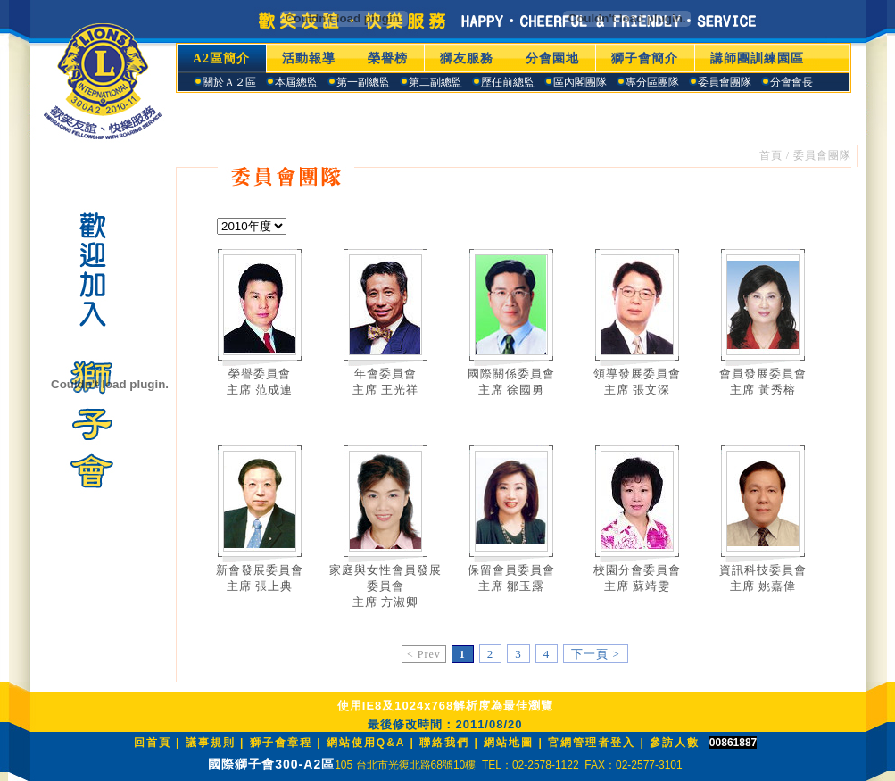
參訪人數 (675, 742)
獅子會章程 (281, 742)
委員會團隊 (822, 155)
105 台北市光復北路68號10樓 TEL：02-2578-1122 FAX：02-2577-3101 (509, 765)
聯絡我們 (444, 742)
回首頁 (152, 742)
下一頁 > (595, 654)
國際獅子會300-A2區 (271, 764)
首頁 (771, 155)
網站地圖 (509, 742)
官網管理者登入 (591, 742)
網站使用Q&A (368, 742)
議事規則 (211, 742)
